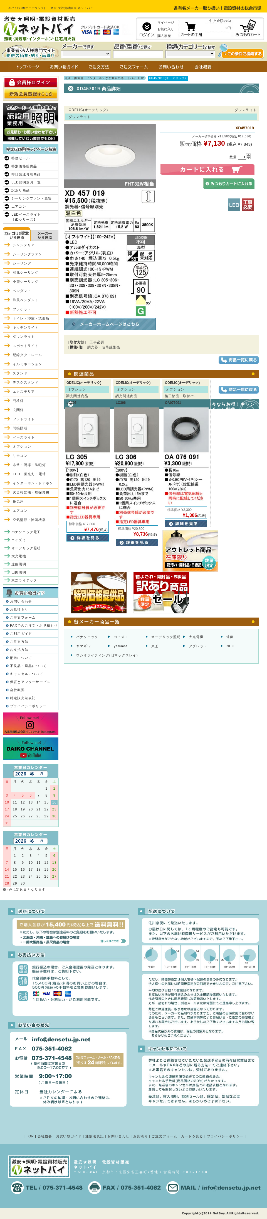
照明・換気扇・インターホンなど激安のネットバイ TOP (104, 78)
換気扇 (18, 501)
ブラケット (22, 309)
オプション (22, 447)
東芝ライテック (24, 580)
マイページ (165, 22)
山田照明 (18, 572)
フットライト (24, 419)
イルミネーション (27, 364)
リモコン (20, 456)
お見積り (140, 1136)
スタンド (20, 373)
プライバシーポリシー (28, 706)
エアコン (18, 206)
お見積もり (19, 609)
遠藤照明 (18, 564)
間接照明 (20, 428)
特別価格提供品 (24, 166)
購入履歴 (164, 36)
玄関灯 (18, 410)
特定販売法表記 (23, 698)
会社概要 (17, 690)
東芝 (155, 646)
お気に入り (165, 29)
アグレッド (198, 646)
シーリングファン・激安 (31, 198)
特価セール (20, 158)
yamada (121, 646)
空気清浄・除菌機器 (29, 520)
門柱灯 (18, 401)
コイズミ (121, 637)
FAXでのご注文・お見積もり (34, 626)
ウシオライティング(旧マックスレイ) (107, 655)
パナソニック (87, 637)
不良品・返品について (28, 666)
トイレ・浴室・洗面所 (31, 318)
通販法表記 (94, 1136)
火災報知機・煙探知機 (31, 492)
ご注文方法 (19, 642)
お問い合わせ (21, 601)
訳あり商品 (20, 190)
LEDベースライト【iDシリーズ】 (26, 217)
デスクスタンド (25, 382)
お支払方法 (19, 650)
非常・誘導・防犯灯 (29, 465)
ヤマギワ (83, 646)
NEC (230, 646)
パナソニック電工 (26, 532)
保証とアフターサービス (30, 682)
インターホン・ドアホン (33, 483)
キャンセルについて (26, 674)
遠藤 (230, 637)
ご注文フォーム (23, 617)
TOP (30, 1136)
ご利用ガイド (21, 634)
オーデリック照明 (166, 637)
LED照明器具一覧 (26, 182)
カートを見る (192, 1136)
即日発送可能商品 (26, 174)
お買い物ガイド (68, 1136)
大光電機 (196, 637)
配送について (21, 658)
